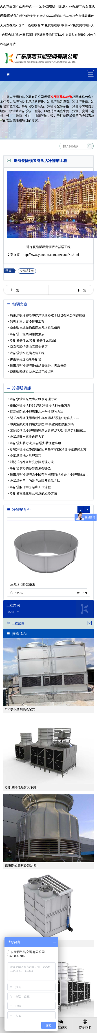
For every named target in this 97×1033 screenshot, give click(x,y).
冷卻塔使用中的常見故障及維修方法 (35, 481)
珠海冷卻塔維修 (42, 59)
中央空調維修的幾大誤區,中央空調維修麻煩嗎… (43, 424)
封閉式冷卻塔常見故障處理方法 (32, 462)
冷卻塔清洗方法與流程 (25, 455)
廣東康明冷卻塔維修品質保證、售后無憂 (38, 365)
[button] (87, 509)
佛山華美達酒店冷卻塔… (26, 291)
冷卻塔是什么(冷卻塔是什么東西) (33, 340)
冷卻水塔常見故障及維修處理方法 (33, 399)
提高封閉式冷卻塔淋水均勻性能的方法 (36, 411)
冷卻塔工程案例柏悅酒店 (27, 334)
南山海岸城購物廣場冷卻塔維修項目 (35, 328)
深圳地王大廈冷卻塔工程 (27, 321)
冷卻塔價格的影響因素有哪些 (30, 468)
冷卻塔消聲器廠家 (22, 585)
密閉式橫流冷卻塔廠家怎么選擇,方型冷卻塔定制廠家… (48, 430)
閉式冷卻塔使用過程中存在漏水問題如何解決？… (44, 418)
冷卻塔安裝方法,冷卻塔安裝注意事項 (35, 443)
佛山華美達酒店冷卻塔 (25, 359)
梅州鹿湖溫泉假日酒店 (76, 291)
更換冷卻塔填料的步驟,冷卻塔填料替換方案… (42, 405)
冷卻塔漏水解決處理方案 (27, 437)
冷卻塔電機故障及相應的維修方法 (33, 493)
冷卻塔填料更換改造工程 (27, 353)
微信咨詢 (61, 1024)
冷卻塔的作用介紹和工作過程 (30, 487)
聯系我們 (85, 1024)
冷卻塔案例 (27, 271)
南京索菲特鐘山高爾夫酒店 (29, 346)
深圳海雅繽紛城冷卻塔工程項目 (32, 372)
